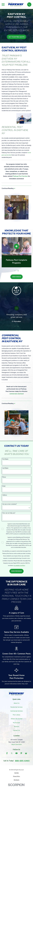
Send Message (16, 571)
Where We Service (16, 719)
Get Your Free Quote (17, 37)
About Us (16, 703)
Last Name (5, 468)
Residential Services (16, 707)
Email (3, 486)
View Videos (16, 277)
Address (4, 495)
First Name (5, 459)
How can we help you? (8, 513)
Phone (4, 477)
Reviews (16, 726)
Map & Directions (16, 744)
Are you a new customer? (9, 504)
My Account (16, 723)
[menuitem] (16, 773)
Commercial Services (16, 711)
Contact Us (16, 730)
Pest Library (16, 715)
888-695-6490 (22, 761)
